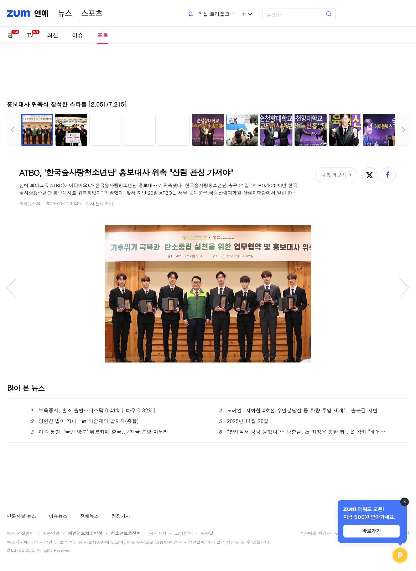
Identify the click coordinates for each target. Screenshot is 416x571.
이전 (13, 130)
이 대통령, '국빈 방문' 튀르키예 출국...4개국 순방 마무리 (99, 431)
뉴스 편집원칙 (20, 533)
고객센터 (183, 533)
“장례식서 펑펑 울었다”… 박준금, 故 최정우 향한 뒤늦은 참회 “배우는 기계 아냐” (302, 431)
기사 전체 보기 (99, 203)
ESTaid (17, 550)
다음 (403, 130)
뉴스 (65, 13)
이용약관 (50, 533)
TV (30, 35)
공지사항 (157, 533)
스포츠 (92, 13)
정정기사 (120, 516)
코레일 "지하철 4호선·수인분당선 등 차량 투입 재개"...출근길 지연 (298, 410)
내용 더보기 (333, 174)
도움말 (207, 533)
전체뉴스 (89, 516)
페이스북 (388, 175)
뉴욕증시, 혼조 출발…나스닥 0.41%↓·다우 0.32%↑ (93, 410)
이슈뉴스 (58, 516)
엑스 (370, 175)
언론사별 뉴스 (21, 516)
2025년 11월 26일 (244, 421)
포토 (102, 35)
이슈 (77, 35)
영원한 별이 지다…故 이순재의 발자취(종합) (84, 421)
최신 (52, 35)
